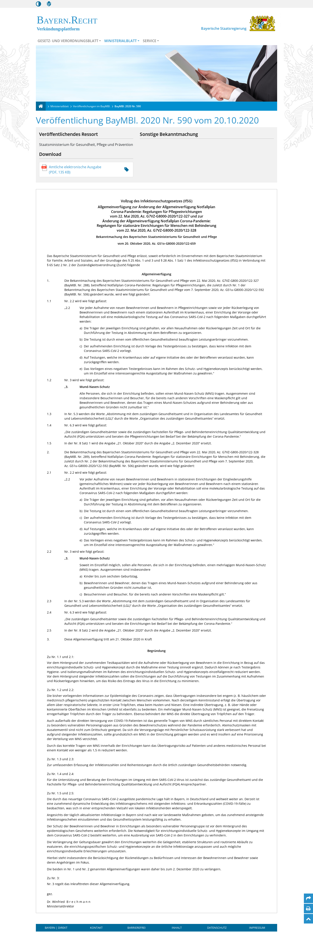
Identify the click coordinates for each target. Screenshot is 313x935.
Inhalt (177, 928)
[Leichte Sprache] (49, 4)
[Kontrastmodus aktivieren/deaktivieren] (38, 4)
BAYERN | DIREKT (56, 928)
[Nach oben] (308, 918)
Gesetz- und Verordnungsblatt (68, 40)
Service (149, 40)
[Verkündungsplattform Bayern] (41, 106)
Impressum (257, 928)
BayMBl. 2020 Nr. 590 (128, 106)
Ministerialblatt (120, 40)
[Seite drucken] (308, 908)
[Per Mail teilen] (308, 898)
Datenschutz (216, 928)
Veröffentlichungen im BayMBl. (91, 106)
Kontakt (96, 928)
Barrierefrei (136, 928)
